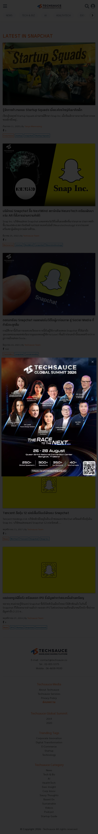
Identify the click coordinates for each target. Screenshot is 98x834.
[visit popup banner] (49, 417)
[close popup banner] (92, 362)
